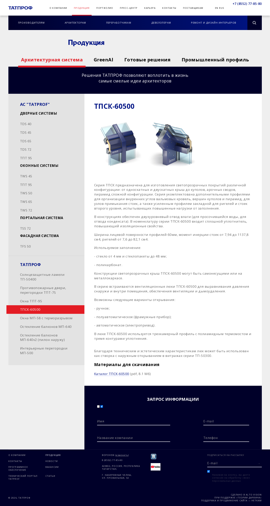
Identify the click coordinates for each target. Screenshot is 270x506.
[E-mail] (234, 463)
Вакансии (52, 466)
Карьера (150, 7)
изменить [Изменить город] (122, 455)
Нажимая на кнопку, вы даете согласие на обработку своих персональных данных (231, 477)
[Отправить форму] (259, 463)
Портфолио (104, 7)
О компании (58, 7)
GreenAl (103, 59)
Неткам (256, 500)
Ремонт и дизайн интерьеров (213, 22)
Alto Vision (254, 494)
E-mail (208, 421)
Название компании (115, 437)
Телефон (210, 437)
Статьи (50, 475)
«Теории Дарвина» (249, 497)
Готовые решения (147, 59)
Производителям (31, 22)
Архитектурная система (52, 59)
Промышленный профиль (215, 59)
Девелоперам (161, 22)
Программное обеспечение (18, 468)
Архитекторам (75, 22)
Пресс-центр (128, 7)
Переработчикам (118, 22)
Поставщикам (193, 7)
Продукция (82, 7)
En (216, 7)
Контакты (169, 7)
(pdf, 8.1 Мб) (122, 374)
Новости (51, 461)
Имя (100, 421)
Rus (221, 7)
